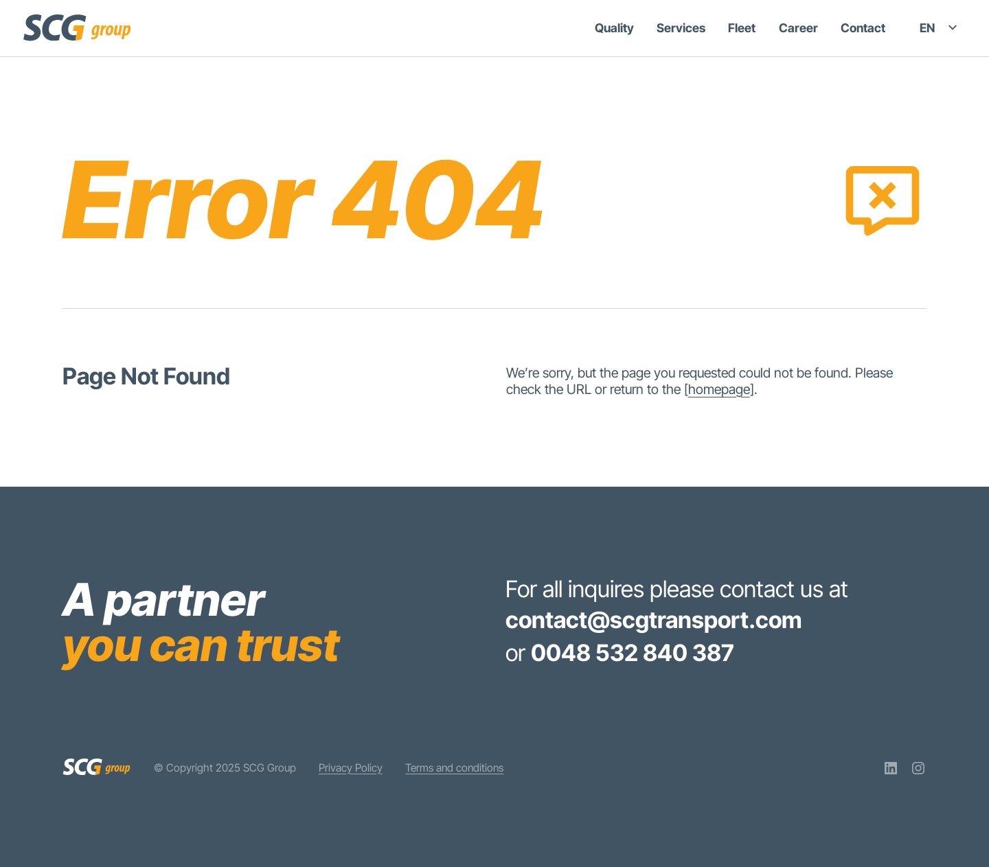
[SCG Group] (77, 27)
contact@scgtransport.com (653, 620)
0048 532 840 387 (632, 653)
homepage (719, 389)
